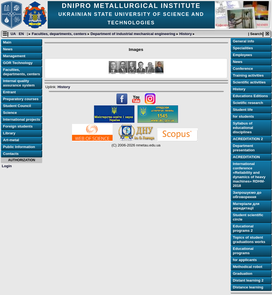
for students (243, 116)
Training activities (248, 75)
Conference (243, 68)
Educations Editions (250, 96)
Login (7, 166)
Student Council (17, 106)
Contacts (11, 154)
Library (9, 133)
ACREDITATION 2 (248, 139)
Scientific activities (249, 82)
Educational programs (243, 251)
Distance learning (248, 287)
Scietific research (248, 103)
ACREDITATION (246, 157)
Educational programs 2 (243, 228)
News (8, 49)
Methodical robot (247, 267)
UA (14, 34)
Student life (243, 110)
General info (243, 41)
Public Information (19, 147)
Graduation (242, 273)
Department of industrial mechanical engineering (133, 34)
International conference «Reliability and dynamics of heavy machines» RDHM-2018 (249, 175)
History (185, 34)
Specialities (243, 48)
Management (14, 56)
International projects (21, 119)
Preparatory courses (21, 99)
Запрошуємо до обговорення (247, 194)
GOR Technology (18, 63)
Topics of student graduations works (249, 239)
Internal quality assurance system (19, 83)
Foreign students (18, 126)
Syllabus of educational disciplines (243, 127)
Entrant (9, 92)
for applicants (245, 260)
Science (10, 113)
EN (22, 34)
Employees (242, 55)
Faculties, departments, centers (59, 34)
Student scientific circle (248, 217)
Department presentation (244, 148)
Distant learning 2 (248, 280)
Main (7, 42)
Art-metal (11, 140)
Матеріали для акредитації (246, 206)
